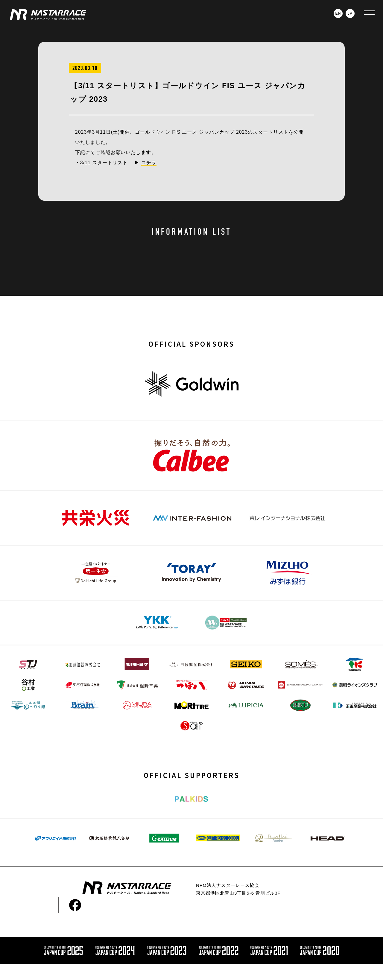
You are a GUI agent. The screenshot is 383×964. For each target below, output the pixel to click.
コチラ (148, 162)
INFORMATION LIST (191, 232)
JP (350, 13)
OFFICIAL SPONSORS (191, 343)
